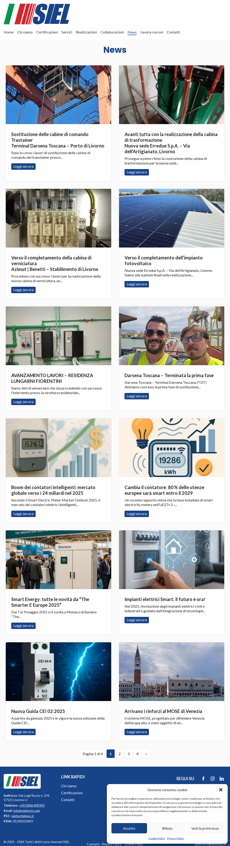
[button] (221, 790)
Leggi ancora (58, 94)
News (132, 32)
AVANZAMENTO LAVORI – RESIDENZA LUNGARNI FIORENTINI (52, 378)
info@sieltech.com (27, 811)
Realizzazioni (86, 32)
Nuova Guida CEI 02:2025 (38, 711)
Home (9, 32)
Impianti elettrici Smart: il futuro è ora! (165, 599)
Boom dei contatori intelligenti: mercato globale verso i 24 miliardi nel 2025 (53, 490)
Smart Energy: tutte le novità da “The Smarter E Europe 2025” (50, 602)
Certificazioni (47, 32)
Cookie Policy (156, 838)
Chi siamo (25, 32)
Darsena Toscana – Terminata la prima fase (169, 375)
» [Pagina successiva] (146, 753)
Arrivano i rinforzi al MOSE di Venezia (163, 711)
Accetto (129, 828)
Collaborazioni (112, 32)
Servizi (67, 32)
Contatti (173, 32)
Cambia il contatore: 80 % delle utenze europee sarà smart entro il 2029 (164, 490)
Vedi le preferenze (205, 828)
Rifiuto (167, 828)
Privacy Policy (175, 838)
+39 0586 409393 (32, 805)
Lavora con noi (151, 32)
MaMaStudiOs (216, 844)
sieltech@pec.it (22, 816)
